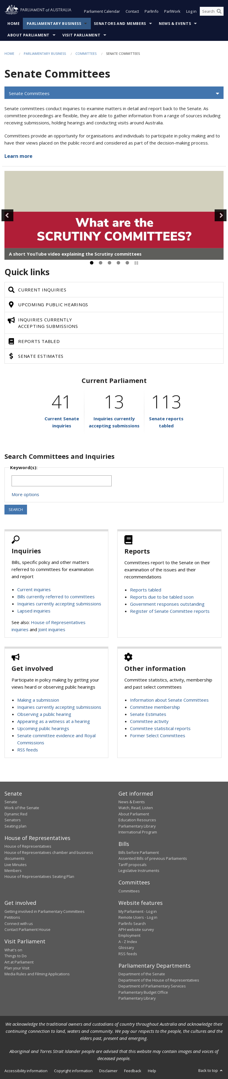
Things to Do (15, 955)
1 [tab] (92, 263)
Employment (129, 935)
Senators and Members (120, 23)
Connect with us (18, 923)
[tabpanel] (114, 215)
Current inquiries (34, 589)
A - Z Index (127, 941)
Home (13, 23)
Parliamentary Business (54, 23)
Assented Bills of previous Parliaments (152, 858)
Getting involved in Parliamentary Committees (44, 911)
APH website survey (136, 929)
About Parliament (28, 35)
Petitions (12, 917)
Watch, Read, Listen (135, 807)
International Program (137, 832)
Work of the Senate (21, 807)
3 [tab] (110, 263)
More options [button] (25, 494)
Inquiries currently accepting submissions (59, 604)
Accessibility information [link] (26, 1070)
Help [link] (152, 1070)
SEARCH (16, 509)
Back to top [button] (211, 1070)
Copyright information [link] (73, 1070)
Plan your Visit (16, 968)
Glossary (126, 947)
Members (13, 870)
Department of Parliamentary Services (152, 986)
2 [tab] (101, 263)
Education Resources (137, 820)
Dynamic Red (15, 814)
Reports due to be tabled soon (162, 597)
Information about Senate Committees (169, 700)
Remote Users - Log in (137, 917)
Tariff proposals (132, 864)
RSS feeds (27, 750)
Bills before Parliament (138, 852)
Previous (7, 215)
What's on (13, 950)
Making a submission (38, 700)
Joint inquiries (51, 629)
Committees (85, 53)
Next (221, 215)
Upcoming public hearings (43, 728)
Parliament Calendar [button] (102, 11)
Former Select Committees (157, 735)
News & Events (175, 23)
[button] (114, 93)
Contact (132, 11)
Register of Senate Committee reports (170, 611)
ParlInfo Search (132, 923)
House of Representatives (27, 846)
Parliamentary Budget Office (143, 992)
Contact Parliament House (27, 929)
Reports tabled (145, 590)
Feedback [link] (132, 1070)
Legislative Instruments (138, 870)
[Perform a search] (219, 11)
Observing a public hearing (44, 714)
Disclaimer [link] (108, 1070)
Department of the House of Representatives (158, 980)
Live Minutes (15, 864)
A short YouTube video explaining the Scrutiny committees (75, 254)
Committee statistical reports (160, 728)
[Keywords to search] (62, 480)
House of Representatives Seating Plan (39, 876)
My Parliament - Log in (137, 911)
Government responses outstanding (167, 604)
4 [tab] (118, 263)
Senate (10, 801)
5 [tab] (127, 263)
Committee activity (149, 721)
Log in (191, 11)
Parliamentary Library (137, 826)
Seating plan (15, 826)
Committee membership (155, 707)
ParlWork (172, 11)
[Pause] (136, 263)
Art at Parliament (19, 962)
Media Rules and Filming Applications (37, 974)
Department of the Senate (141, 974)
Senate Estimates (148, 714)
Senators (12, 820)
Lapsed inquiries (33, 611)
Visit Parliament (81, 35)
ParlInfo (152, 11)
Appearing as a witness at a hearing (53, 721)
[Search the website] (212, 11)
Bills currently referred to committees (56, 596)
